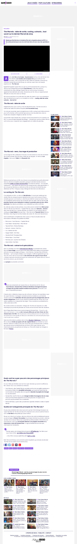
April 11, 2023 (31, 436)
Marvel (15, 448)
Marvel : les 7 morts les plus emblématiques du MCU (42, 514)
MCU (11, 448)
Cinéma (6, 448)
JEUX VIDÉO (32, 3)
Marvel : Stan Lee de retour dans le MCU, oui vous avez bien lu (32, 490)
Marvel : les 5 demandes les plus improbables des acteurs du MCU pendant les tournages (42, 521)
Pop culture (6, 28)
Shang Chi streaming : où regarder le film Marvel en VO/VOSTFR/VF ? (66, 119)
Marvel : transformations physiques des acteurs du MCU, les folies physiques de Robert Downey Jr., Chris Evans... (19, 509)
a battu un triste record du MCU (19, 183)
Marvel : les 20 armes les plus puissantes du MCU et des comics (19, 520)
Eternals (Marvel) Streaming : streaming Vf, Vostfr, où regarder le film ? (42, 527)
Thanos (11, 328)
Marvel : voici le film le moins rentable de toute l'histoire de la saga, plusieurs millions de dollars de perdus (65, 151)
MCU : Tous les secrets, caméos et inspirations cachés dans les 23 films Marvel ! (44, 491)
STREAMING (57, 3)
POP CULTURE (45, 3)
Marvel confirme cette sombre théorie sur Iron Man (18, 514)
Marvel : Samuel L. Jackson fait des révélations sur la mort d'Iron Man (66, 125)
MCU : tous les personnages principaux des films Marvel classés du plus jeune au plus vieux (19, 527)
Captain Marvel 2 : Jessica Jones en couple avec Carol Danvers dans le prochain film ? (66, 156)
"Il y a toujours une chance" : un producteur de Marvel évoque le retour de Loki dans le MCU (66, 162)
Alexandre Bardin (8, 37)
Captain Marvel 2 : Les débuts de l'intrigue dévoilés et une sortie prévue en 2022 (41, 502)
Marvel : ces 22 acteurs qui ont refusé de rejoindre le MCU (8, 490)
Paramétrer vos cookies (61, 535)
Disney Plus (21, 448)
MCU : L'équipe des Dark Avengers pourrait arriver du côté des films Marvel (20, 491)
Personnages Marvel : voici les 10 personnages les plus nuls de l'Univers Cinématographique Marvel (29, 472)
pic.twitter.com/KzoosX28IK (25, 433)
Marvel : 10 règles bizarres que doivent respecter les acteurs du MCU (66, 168)
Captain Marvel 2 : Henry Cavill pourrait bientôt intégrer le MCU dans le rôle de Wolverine (42, 509)
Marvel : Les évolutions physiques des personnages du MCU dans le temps (66, 175)
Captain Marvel (29, 448)
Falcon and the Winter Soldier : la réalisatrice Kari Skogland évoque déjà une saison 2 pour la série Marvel (66, 139)
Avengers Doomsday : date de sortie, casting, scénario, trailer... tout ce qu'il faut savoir (19, 502)
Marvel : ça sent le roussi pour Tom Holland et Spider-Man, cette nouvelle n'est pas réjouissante (66, 132)
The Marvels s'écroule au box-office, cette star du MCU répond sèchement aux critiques (66, 144)
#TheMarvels (35, 431)
